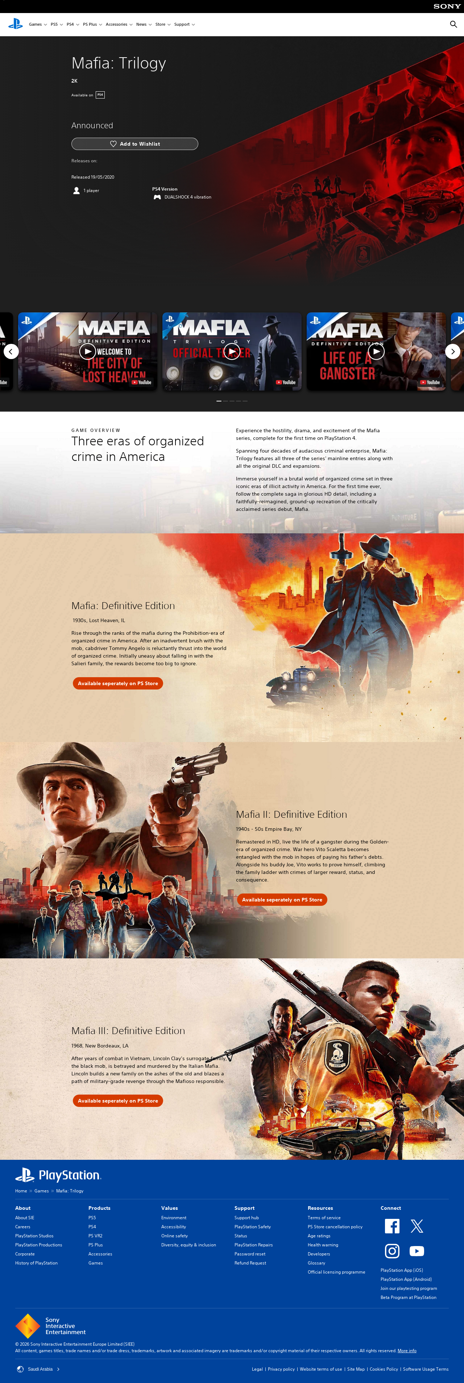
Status (241, 1236)
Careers (22, 1227)
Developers (319, 1254)
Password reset (250, 1254)
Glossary (316, 1263)
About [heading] (22, 1208)
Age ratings (319, 1236)
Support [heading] (244, 1208)
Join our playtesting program (409, 1288)
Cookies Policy (384, 1369)
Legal (257, 1369)
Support (182, 25)
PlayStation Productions (38, 1245)
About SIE (24, 1218)
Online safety (174, 1236)
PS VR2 (95, 1236)
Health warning (323, 1245)
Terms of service (324, 1218)
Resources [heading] (320, 1208)
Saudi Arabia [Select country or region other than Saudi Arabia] (38, 1369)
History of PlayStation (36, 1263)
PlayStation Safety (253, 1227)
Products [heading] (99, 1208)
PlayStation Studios (34, 1236)
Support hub (247, 1218)
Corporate (25, 1254)
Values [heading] (169, 1208)
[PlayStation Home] (16, 24)
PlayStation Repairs (254, 1245)
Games (35, 25)
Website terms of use (321, 1369)
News (141, 25)
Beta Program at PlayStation (408, 1297)
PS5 (54, 25)
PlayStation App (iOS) (402, 1270)
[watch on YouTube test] (285, 382)
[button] (232, 351)
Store (160, 25)
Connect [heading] (391, 1208)
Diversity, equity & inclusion (188, 1245)
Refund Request (250, 1263)
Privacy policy (281, 1369)
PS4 (70, 25)
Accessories (116, 25)
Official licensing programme (336, 1272)
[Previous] (11, 351)
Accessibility (173, 1227)
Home (21, 1191)
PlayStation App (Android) (406, 1279)
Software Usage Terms (426, 1369)
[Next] (452, 351)
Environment (173, 1218)
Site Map (356, 1369)
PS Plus (90, 25)
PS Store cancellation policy (335, 1227)
